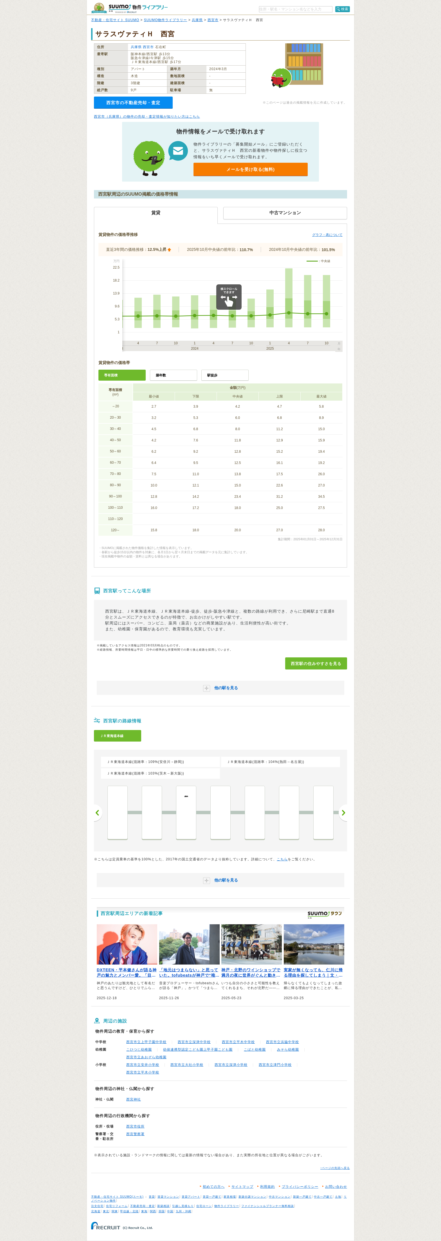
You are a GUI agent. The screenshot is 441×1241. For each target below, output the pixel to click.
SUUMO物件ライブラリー (165, 20)
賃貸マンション (168, 1196)
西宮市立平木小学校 (142, 1072)
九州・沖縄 (183, 1211)
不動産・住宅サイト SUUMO (115, 20)
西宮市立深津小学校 (231, 1065)
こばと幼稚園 (255, 1050)
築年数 (161, 375)
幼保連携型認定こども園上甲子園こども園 (198, 1050)
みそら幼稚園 (288, 1050)
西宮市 (213, 20)
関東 (115, 1211)
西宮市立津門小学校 (275, 1065)
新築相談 (163, 1205)
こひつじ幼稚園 (139, 1050)
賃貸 (152, 1196)
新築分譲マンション (252, 1196)
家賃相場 (230, 1196)
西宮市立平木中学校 (238, 1042)
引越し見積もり (183, 1205)
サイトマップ (242, 1187)
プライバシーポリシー (300, 1187)
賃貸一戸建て (212, 1196)
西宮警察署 (135, 1134)
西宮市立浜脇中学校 (282, 1042)
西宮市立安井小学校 (142, 1065)
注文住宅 (97, 1205)
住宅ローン (204, 1205)
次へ (343, 813)
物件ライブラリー (226, 1205)
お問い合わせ (336, 1187)
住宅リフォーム (117, 1205)
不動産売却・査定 (142, 1205)
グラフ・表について (327, 235)
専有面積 (111, 375)
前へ (98, 813)
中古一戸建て (323, 1196)
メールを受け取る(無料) (250, 169)
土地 (338, 1196)
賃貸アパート (191, 1196)
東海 (144, 1211)
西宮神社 (133, 1099)
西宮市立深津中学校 (194, 1042)
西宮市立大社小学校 (186, 1065)
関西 (153, 1211)
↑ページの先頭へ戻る (335, 1167)
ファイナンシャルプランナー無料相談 (267, 1205)
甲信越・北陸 (129, 1211)
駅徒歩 (212, 375)
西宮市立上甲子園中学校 (146, 1042)
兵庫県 (197, 20)
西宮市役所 (135, 1126)
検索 (344, 9)
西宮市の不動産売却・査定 (133, 102)
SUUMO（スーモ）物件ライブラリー (129, 8)
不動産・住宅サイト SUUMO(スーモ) (117, 1196)
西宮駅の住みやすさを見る (316, 663)
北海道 (95, 1211)
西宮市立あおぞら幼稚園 (146, 1057)
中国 (170, 1211)
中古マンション (280, 1196)
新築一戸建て (302, 1196)
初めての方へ (214, 1187)
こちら (282, 859)
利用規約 (267, 1187)
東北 (106, 1211)
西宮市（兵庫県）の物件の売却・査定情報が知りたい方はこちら (147, 117)
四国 (162, 1211)
